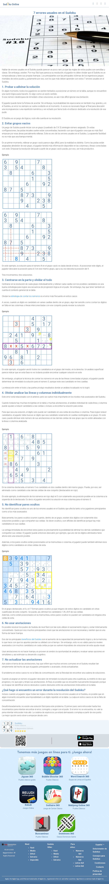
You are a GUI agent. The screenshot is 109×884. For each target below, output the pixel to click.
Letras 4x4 (79, 863)
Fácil (32, 848)
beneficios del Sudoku (32, 639)
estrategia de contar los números (25, 296)
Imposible (34, 860)
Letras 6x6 (79, 866)
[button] (100, 844)
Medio (33, 851)
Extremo (33, 857)
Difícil (32, 854)
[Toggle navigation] (105, 3)
